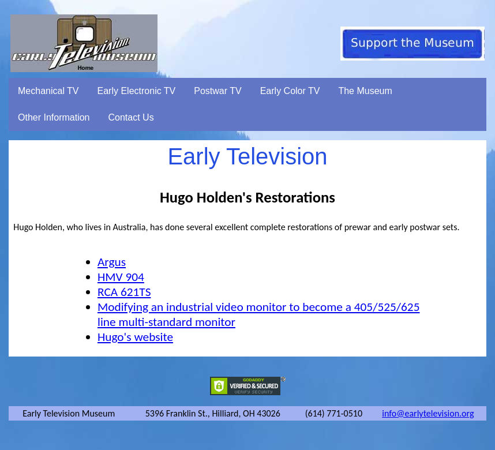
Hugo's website (135, 336)
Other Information (54, 117)
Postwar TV (217, 91)
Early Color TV (290, 91)
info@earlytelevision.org (428, 413)
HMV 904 (120, 276)
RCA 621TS (124, 291)
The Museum (365, 91)
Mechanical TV (48, 91)
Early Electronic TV (136, 91)
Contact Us (131, 117)
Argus (111, 261)
